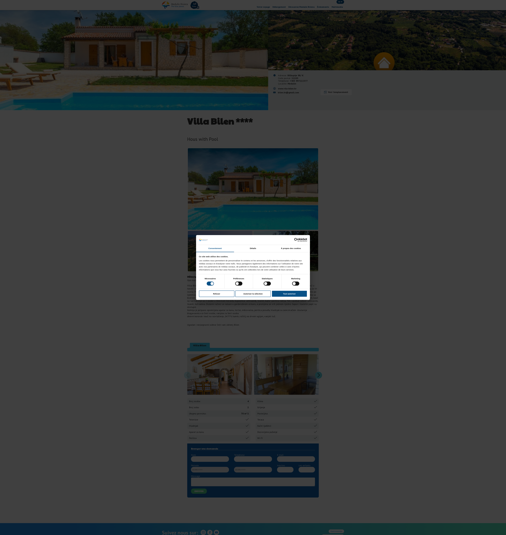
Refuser (216, 294)
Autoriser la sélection (253, 294)
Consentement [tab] (215, 248)
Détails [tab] (253, 248)
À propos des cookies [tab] (291, 248)
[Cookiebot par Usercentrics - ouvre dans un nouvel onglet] (296, 240)
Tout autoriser (289, 294)
